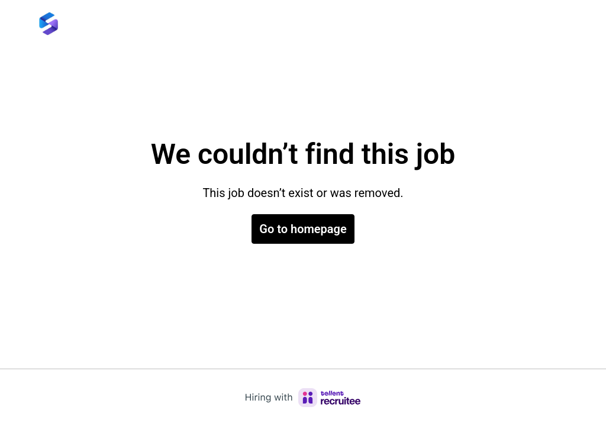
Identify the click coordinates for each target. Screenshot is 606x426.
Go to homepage (302, 229)
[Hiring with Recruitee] (303, 397)
